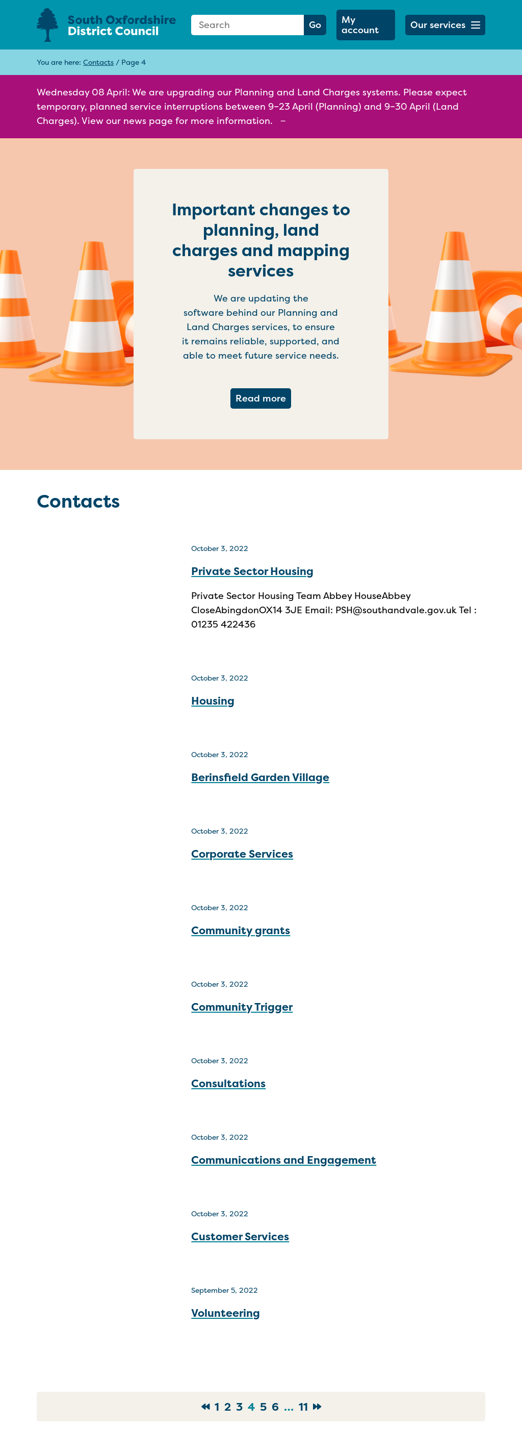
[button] (445, 25)
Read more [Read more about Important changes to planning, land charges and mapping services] (263, 398)
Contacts (98, 62)
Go (315, 24)
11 (303, 1406)
